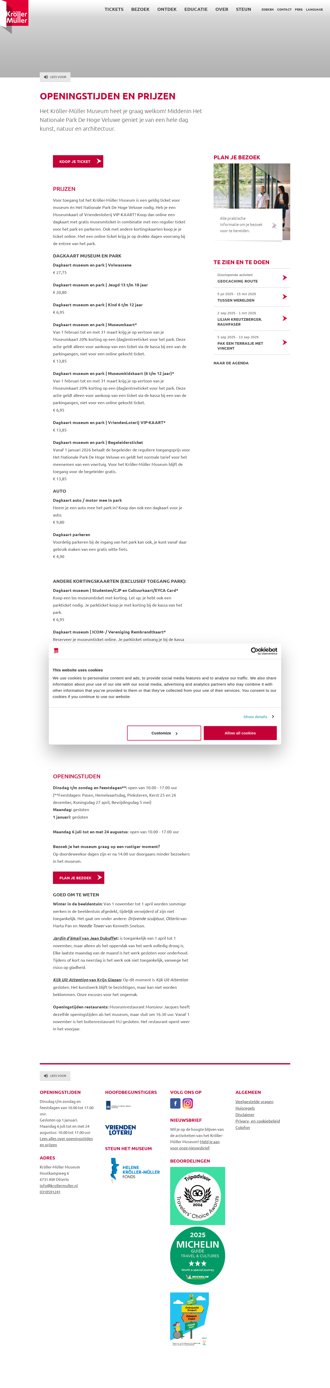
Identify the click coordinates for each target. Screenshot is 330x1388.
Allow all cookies (240, 733)
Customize (164, 733)
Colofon (242, 1127)
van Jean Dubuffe (84, 938)
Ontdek (167, 9)
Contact (284, 9)
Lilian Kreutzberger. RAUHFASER (247, 319)
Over (221, 9)
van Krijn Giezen (87, 979)
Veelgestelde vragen (254, 1101)
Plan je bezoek (75, 877)
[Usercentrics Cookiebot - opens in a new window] (254, 651)
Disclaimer (245, 1114)
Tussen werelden (247, 297)
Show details (255, 716)
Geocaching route (247, 278)
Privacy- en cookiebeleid (257, 1120)
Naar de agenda (231, 362)
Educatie (196, 9)
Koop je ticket (74, 161)
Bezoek (140, 9)
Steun (243, 9)
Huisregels (245, 1107)
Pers (299, 9)
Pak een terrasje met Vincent (247, 343)
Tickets (114, 9)
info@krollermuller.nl (59, 1185)
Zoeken (268, 9)
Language (314, 9)
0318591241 (50, 1191)
